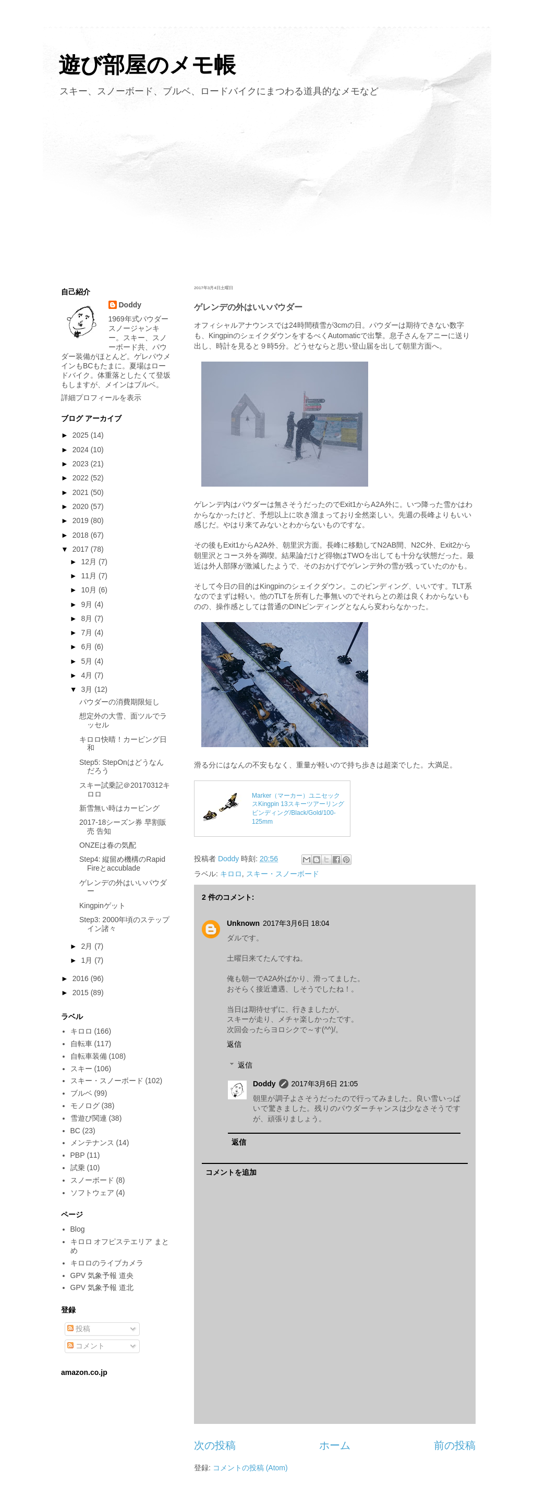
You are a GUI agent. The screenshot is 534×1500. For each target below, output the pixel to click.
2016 (81, 978)
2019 (81, 520)
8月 (87, 618)
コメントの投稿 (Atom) (250, 1468)
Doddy (264, 1084)
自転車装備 (88, 1056)
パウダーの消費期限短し (119, 702)
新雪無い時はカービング (119, 808)
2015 (81, 992)
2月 (87, 946)
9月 (87, 604)
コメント (86, 1346)
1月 (87, 960)
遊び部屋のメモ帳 (147, 65)
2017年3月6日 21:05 (325, 1084)
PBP (77, 1155)
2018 (81, 535)
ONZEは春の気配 (107, 845)
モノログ (85, 1105)
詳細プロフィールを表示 (101, 397)
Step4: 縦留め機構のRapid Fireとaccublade (122, 863)
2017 (81, 549)
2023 (81, 464)
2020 (81, 506)
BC (75, 1130)
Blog (77, 1229)
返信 (234, 1044)
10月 (89, 590)
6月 (87, 646)
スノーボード (92, 1180)
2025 (81, 435)
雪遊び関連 (88, 1118)
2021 (81, 492)
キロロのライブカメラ (106, 1263)
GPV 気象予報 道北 (102, 1287)
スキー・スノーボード (282, 874)
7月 (87, 632)
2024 (81, 449)
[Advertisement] (267, 189)
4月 (87, 675)
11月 (89, 576)
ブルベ (81, 1093)
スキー (81, 1068)
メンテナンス (92, 1142)
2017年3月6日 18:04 (296, 923)
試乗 (77, 1167)
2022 (81, 478)
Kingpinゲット (102, 905)
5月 (87, 661)
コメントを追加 (231, 1172)
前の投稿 (455, 1445)
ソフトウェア (92, 1192)
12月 (89, 561)
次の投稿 (215, 1445)
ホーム (334, 1445)
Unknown (243, 923)
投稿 (78, 1328)
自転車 (81, 1043)
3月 (87, 689)
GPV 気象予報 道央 (102, 1275)
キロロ (231, 874)
